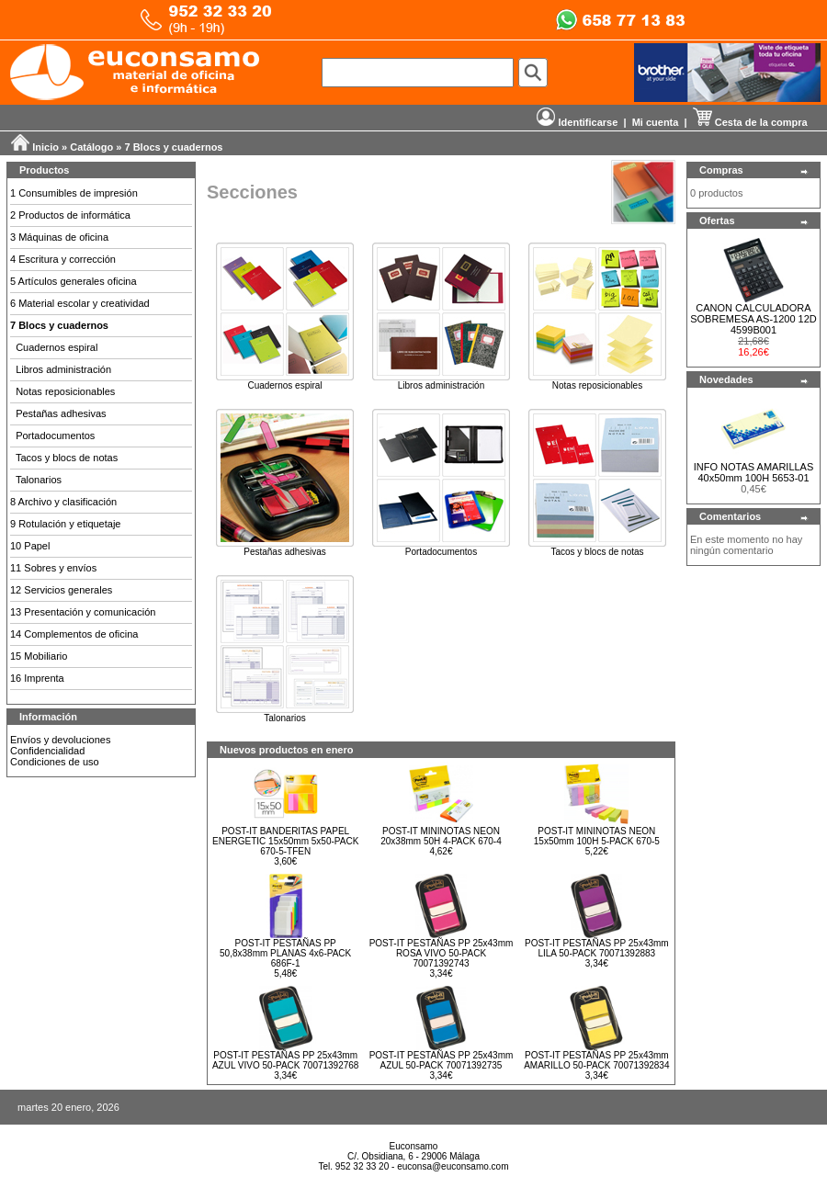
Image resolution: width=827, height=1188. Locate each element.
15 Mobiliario (38, 656)
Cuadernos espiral (56, 347)
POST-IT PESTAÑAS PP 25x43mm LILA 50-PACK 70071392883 (597, 948)
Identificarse (577, 122)
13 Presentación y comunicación (82, 611)
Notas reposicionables (65, 391)
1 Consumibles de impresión (74, 192)
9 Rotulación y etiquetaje (65, 523)
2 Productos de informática (70, 215)
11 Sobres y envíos (53, 567)
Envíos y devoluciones (60, 739)
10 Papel (30, 545)
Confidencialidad (47, 750)
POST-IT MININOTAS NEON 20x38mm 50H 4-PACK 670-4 (441, 836)
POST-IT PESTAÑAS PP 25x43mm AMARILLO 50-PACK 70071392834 (596, 1060)
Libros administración (63, 369)
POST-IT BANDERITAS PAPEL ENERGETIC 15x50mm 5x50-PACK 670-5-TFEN (285, 841)
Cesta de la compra (750, 122)
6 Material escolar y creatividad (80, 303)
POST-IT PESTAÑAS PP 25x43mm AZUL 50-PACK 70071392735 (441, 1060)
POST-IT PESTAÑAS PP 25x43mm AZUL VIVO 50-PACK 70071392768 (285, 1060)
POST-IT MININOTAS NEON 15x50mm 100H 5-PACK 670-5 (597, 836)
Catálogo (91, 147)
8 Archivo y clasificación (63, 501)
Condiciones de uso (54, 761)
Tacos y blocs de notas (67, 457)
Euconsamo (414, 1146)
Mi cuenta (655, 122)
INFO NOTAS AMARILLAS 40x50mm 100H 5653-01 (754, 472)
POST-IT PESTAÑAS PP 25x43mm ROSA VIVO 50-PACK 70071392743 (441, 953)
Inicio (45, 147)
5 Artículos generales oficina (73, 281)
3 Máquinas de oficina (59, 237)
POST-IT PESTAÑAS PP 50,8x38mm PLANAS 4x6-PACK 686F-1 (285, 953)
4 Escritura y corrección (63, 259)
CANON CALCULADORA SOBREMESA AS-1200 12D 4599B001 (753, 318)
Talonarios (39, 479)
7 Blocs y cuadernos (174, 147)
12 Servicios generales (61, 589)
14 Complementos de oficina (74, 633)
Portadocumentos (55, 435)
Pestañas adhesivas (61, 413)
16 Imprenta (37, 678)
